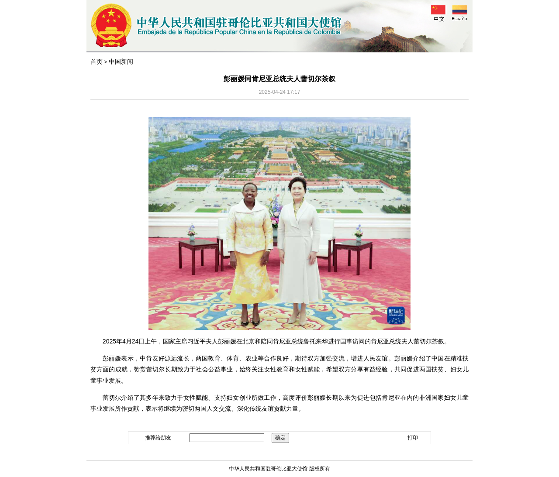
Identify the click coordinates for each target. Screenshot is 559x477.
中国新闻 (121, 61)
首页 (96, 61)
